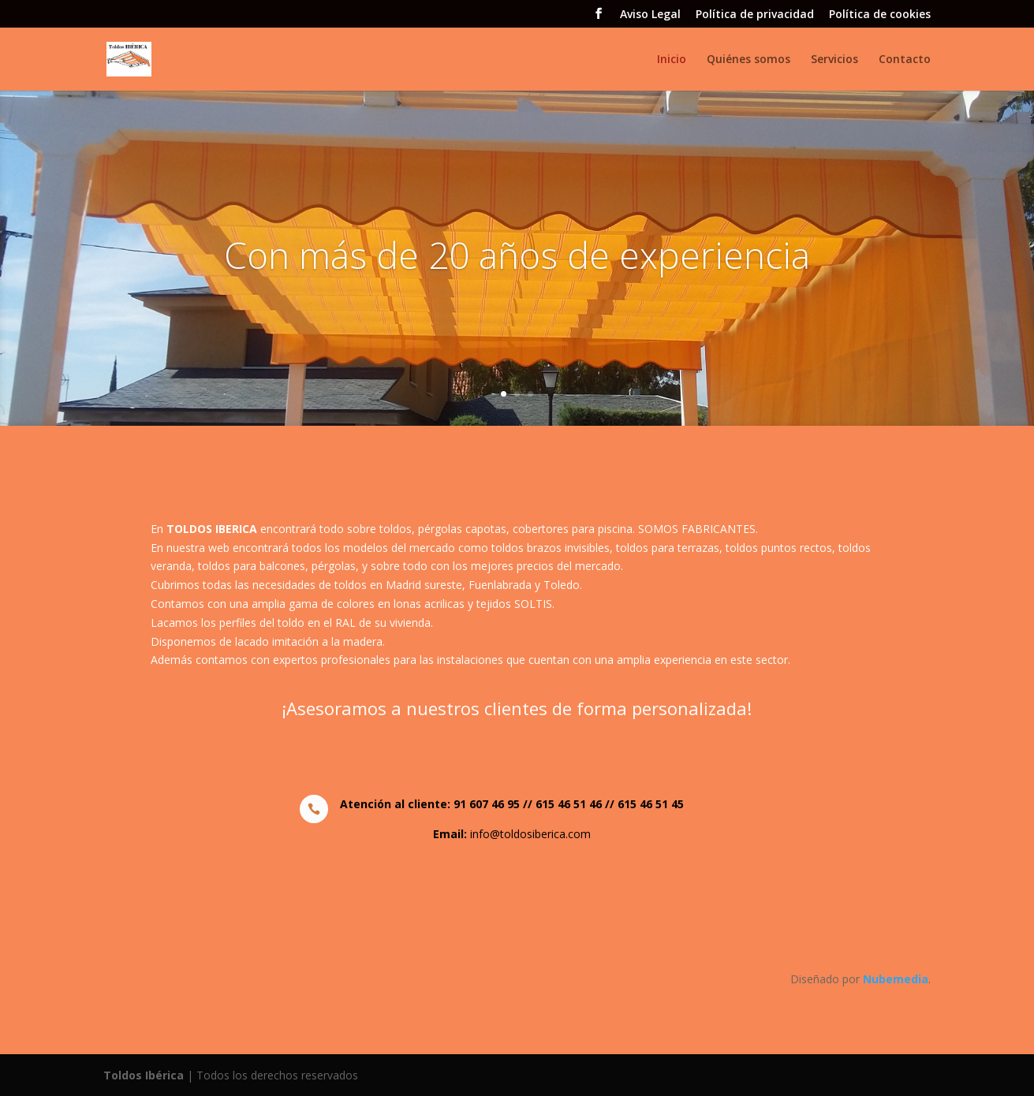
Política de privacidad (755, 15)
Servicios (834, 60)
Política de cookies (880, 15)
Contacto (905, 60)
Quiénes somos (748, 60)
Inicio (671, 60)
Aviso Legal (650, 15)
